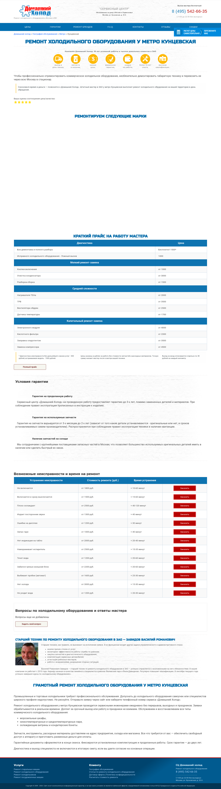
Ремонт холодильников (25, 775)
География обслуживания (101, 769)
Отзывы (165, 27)
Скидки (193, 27)
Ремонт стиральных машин (27, 769)
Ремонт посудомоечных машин (28, 777)
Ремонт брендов (83, 27)
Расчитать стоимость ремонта (103, 777)
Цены (28, 27)
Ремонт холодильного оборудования (31, 772)
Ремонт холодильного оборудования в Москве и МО (35, 18)
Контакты (138, 27)
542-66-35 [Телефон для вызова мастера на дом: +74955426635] (189, 11)
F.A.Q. (110, 27)
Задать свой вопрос (31, 624)
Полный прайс (30, 367)
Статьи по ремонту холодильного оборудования (112, 772)
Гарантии (55, 27)
